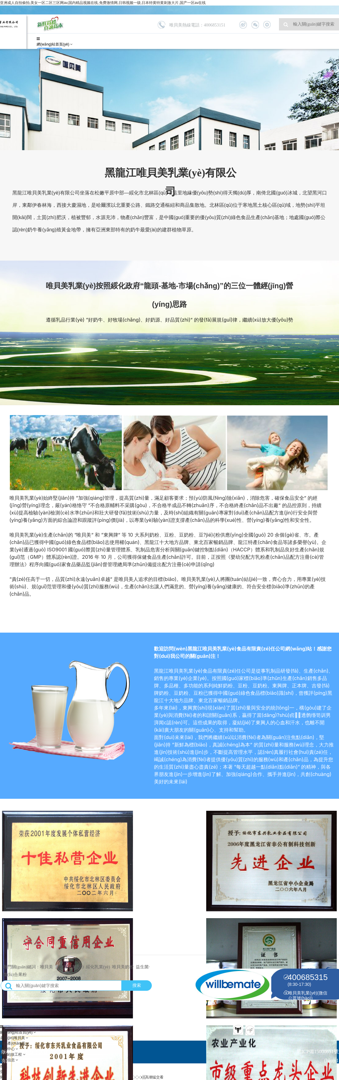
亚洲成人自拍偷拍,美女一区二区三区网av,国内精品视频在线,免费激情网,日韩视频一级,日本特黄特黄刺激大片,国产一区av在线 (103, 3)
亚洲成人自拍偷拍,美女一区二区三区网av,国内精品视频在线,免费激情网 (59, 1072)
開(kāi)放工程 (11, 1054)
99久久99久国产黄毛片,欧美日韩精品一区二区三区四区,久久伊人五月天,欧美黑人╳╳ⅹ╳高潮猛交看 (81, 1077)
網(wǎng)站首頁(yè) (53, 44)
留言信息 (8, 1060)
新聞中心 (8, 1049)
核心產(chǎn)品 (13, 1043)
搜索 (136, 986)
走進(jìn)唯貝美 (13, 1038)
